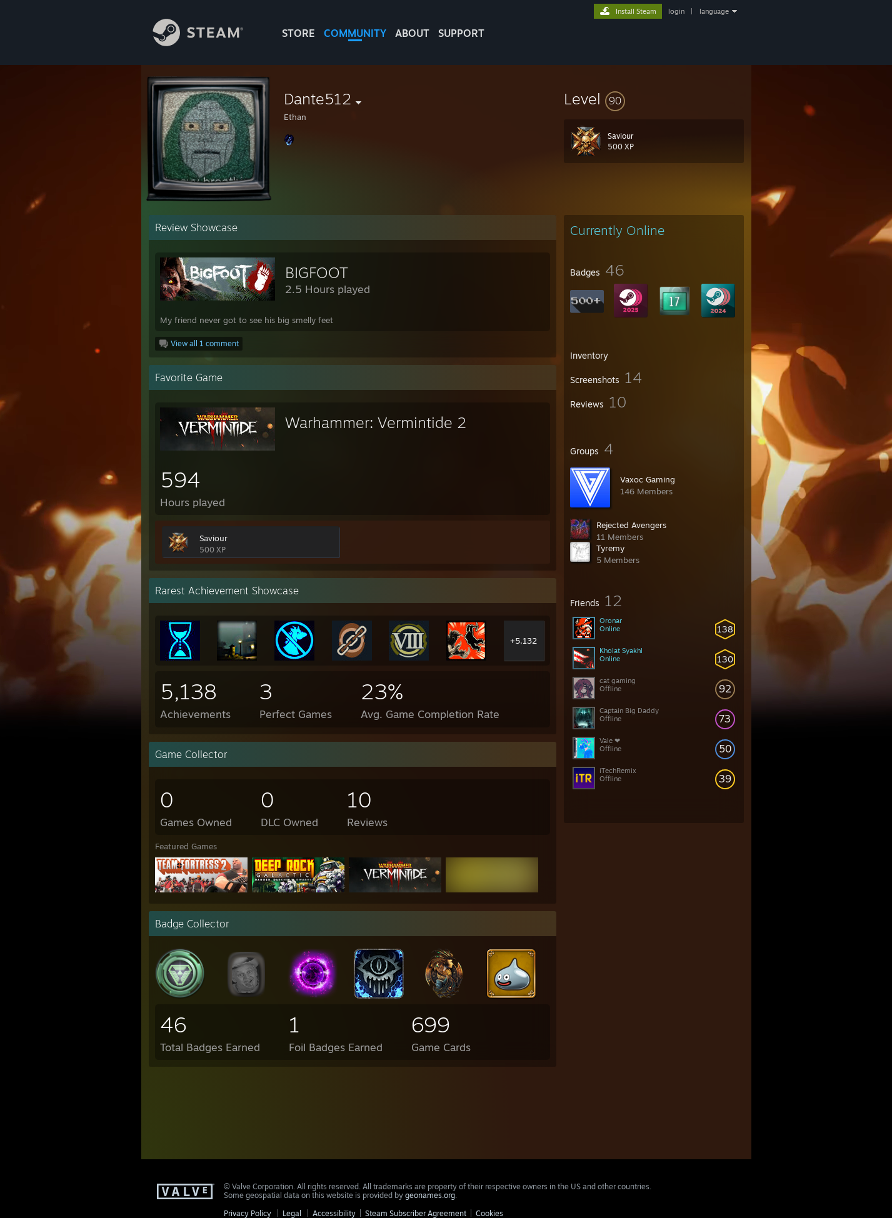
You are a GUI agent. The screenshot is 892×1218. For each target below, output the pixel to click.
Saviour (213, 538)
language (714, 11)
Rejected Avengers (631, 525)
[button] (654, 98)
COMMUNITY (355, 33)
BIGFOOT (316, 272)
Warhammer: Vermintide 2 (375, 422)
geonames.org (430, 1195)
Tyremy (610, 548)
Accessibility (334, 1213)
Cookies (489, 1213)
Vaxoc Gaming (647, 479)
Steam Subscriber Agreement (415, 1213)
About (412, 33)
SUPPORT (461, 33)
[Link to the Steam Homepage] (208, 42)
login (676, 11)
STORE (298, 33)
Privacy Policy (247, 1213)
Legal (292, 1213)
